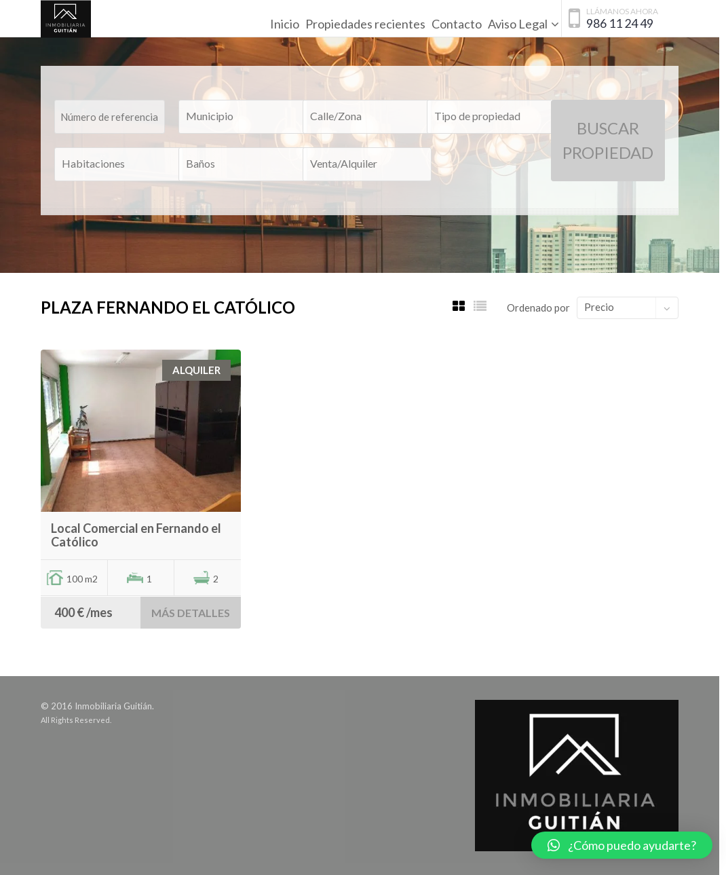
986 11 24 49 (619, 23)
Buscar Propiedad (607, 140)
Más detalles (190, 612)
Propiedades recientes (365, 23)
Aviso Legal (518, 23)
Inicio (284, 23)
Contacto (457, 23)
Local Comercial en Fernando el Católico (136, 535)
